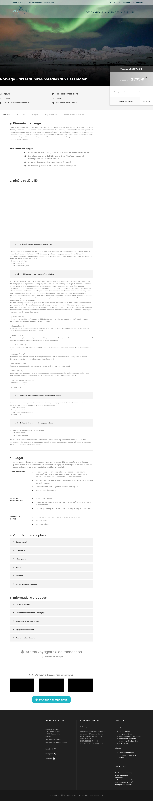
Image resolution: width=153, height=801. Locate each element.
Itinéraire (21, 115)
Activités (113, 12)
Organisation (51, 115)
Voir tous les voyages (52, 656)
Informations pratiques (74, 115)
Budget (35, 115)
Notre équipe (85, 727)
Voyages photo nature (123, 784)
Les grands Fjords (125, 734)
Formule (129, 12)
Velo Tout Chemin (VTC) (124, 782)
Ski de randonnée (121, 775)
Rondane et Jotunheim (127, 739)
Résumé (6, 115)
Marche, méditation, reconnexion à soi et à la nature (128, 755)
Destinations (94, 12)
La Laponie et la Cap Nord (128, 741)
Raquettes (119, 777)
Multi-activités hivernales (124, 780)
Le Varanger (123, 743)
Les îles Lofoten (124, 731)
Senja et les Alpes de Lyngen (130, 736)
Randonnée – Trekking (123, 773)
